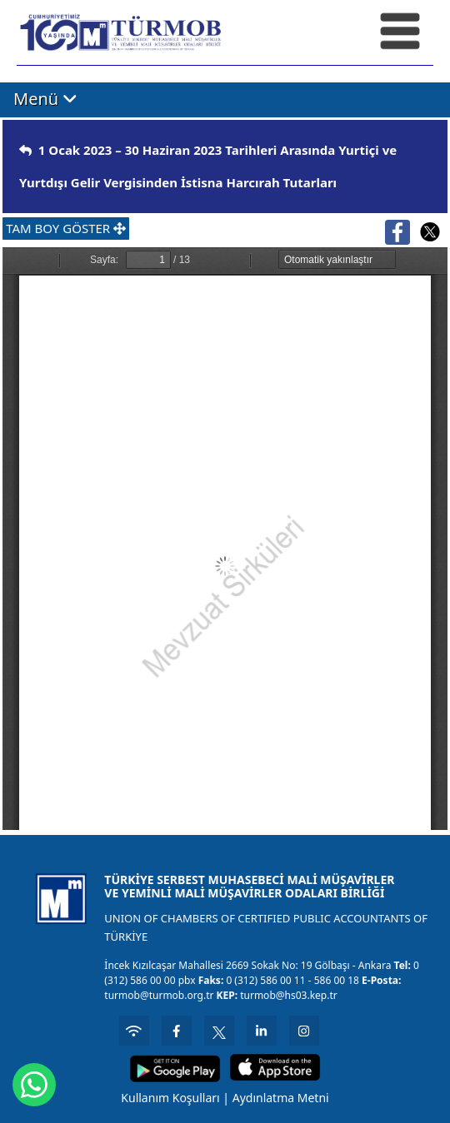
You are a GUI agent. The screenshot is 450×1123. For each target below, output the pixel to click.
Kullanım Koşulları (170, 1098)
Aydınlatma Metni (280, 1098)
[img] (25, 150)
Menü (45, 98)
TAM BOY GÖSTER (66, 228)
